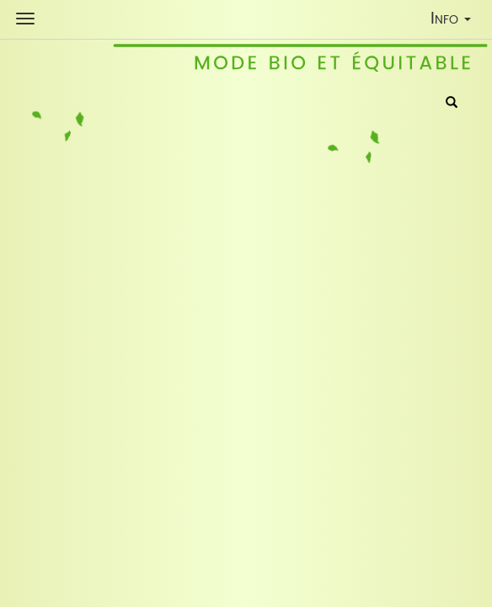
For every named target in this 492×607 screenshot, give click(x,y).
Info (454, 21)
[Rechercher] (452, 103)
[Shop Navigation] (25, 18)
